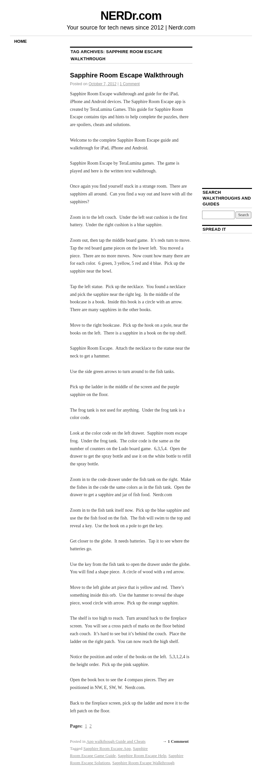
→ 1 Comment (176, 741)
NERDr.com (130, 15)
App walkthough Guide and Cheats (116, 741)
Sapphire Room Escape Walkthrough (126, 75)
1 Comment (130, 84)
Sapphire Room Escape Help (142, 755)
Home (20, 41)
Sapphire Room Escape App (107, 748)
